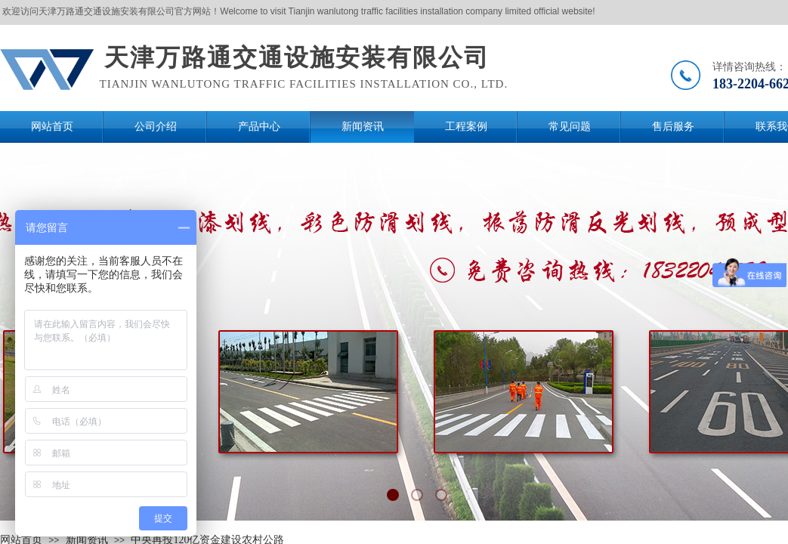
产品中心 (259, 126)
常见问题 (570, 126)
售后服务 (673, 126)
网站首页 (52, 126)
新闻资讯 (362, 126)
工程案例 (466, 126)
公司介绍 (155, 126)
